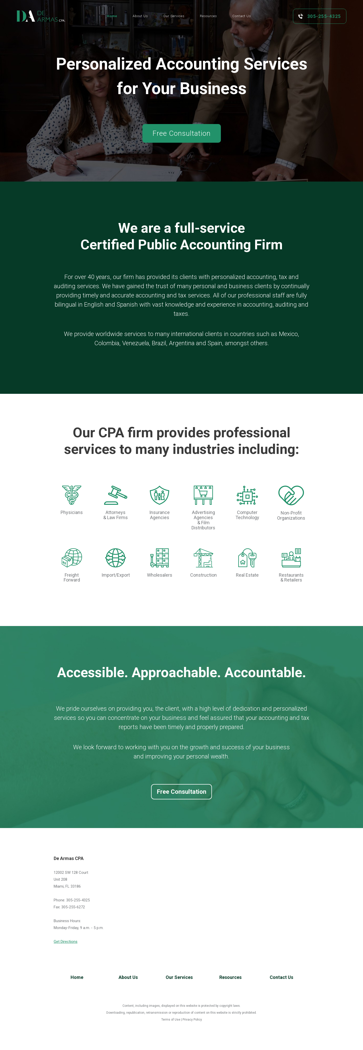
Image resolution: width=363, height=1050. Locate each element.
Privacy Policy (192, 1019)
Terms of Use (170, 1019)
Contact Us (281, 977)
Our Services (179, 977)
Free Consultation (181, 791)
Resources (230, 977)
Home (77, 977)
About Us (128, 977)
